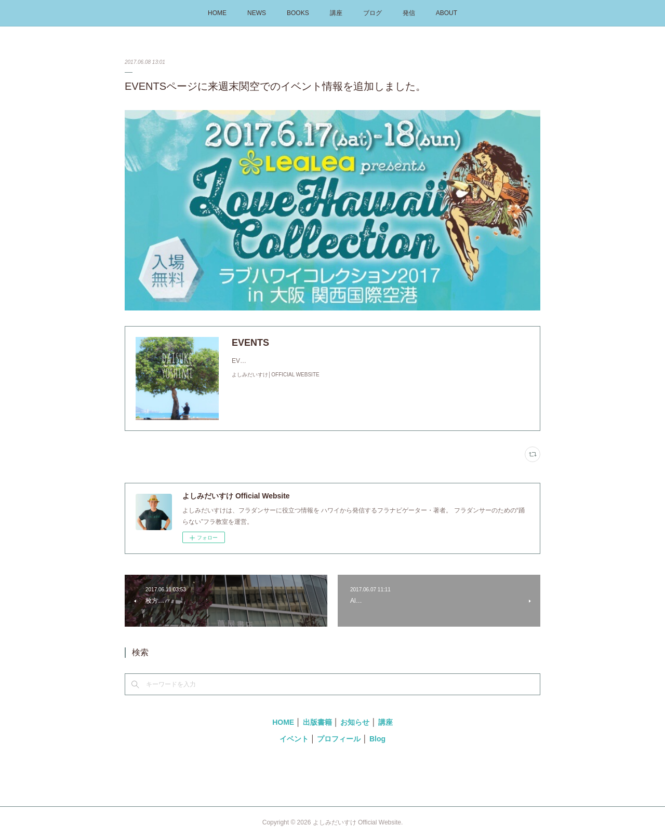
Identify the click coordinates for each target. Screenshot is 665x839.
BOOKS (298, 13)
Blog (377, 739)
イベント (294, 739)
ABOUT (446, 13)
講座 (336, 13)
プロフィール (339, 739)
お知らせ (354, 722)
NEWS (256, 13)
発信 (409, 13)
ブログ (372, 13)
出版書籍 (317, 722)
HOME (217, 13)
